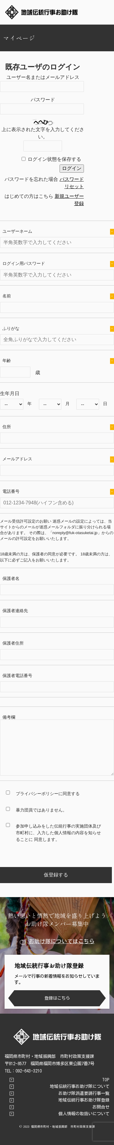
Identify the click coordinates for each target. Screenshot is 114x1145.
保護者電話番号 (17, 675)
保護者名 (10, 578)
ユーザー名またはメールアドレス (42, 77)
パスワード (43, 99)
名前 (58, 296)
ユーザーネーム (58, 232)
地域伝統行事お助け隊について (79, 1086)
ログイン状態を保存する (54, 159)
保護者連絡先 (15, 610)
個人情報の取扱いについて (83, 1114)
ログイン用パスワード (58, 264)
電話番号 (58, 492)
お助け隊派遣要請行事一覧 (83, 1093)
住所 (58, 427)
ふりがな (58, 329)
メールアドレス (58, 459)
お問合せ (100, 1107)
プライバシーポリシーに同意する (48, 793)
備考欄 (8, 717)
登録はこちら (57, 998)
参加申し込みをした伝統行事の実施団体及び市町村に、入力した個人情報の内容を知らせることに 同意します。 (58, 833)
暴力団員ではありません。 (41, 810)
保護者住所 (13, 643)
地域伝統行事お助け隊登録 (83, 1100)
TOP (105, 1080)
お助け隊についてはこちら (57, 941)
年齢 (58, 361)
